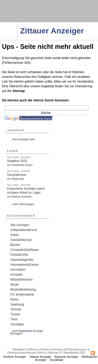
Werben (33, 349)
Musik (14, 284)
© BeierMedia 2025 (73, 352)
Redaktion (19, 349)
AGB (67, 349)
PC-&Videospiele (22, 294)
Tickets (15, 314)
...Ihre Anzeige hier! (22, 139)
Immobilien (18, 269)
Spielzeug (17, 304)
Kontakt (57, 349)
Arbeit (14, 235)
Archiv (41, 352)
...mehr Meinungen (22, 204)
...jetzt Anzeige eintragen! (26, 331)
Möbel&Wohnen (21, 279)
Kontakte (16, 274)
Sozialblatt (56, 359)
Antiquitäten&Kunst (23, 230)
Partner (45, 349)
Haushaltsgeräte (21, 259)
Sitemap (19, 91)
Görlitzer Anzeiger (14, 356)
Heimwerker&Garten (24, 264)
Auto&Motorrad (21, 240)
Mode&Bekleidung (23, 289)
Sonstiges (17, 324)
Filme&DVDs (19, 254)
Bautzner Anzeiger (66, 356)
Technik (15, 309)
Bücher (15, 245)
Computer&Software (24, 250)
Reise (14, 299)
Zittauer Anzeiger (40, 356)
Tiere (14, 319)
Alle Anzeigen (20, 225)
